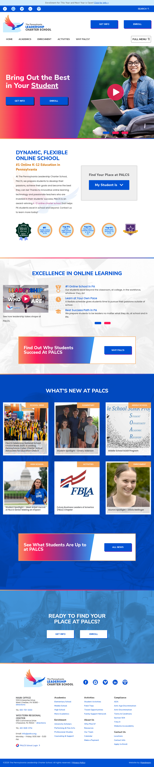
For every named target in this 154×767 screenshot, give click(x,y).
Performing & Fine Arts (64, 728)
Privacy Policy (78, 762)
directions (20, 704)
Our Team (88, 732)
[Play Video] (115, 92)
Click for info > (101, 2)
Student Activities (92, 702)
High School (37, 464)
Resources (88, 728)
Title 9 (117, 722)
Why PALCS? (90, 724)
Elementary (88, 405)
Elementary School (62, 702)
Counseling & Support (64, 736)
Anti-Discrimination (123, 710)
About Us (89, 720)
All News (118, 547)
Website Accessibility (124, 726)
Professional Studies (63, 732)
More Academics (61, 714)
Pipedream (145, 762)
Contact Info (119, 740)
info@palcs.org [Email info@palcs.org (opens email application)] (29, 733)
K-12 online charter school (47, 203)
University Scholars (63, 724)
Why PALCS (117, 350)
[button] (106, 133)
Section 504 (119, 718)
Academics (60, 697)
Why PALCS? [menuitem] (83, 39)
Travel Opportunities (93, 710)
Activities (88, 464)
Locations (118, 736)
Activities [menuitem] (64, 39)
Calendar (88, 736)
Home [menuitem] (9, 39)
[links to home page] (27, 23)
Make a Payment (91, 740)
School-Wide (37, 405)
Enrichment (139, 464)
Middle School (139, 405)
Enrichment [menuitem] (44, 39)
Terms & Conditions (123, 714)
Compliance (120, 697)
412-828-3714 (26, 728)
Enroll (137, 24)
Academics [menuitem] (25, 39)
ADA (116, 702)
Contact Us (120, 732)
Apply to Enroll (120, 744)
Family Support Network (95, 714)
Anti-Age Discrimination (125, 706)
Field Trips (89, 706)
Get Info (104, 24)
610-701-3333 (26, 710)
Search (143, 8)
